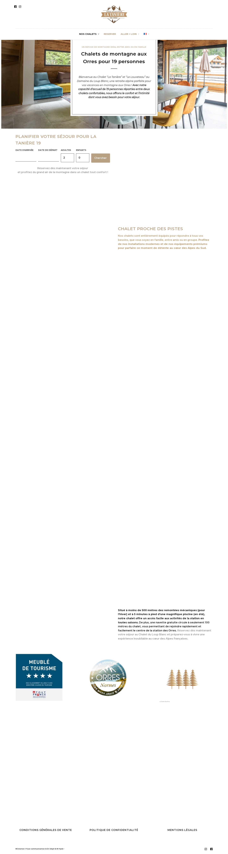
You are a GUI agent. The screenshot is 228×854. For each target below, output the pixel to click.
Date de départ (47, 150)
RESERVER (110, 34)
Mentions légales (182, 830)
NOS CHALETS (88, 34)
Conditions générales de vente (45, 830)
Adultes (66, 150)
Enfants (81, 150)
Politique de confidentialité (114, 830)
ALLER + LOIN (129, 34)
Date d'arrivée (24, 150)
